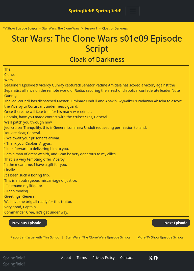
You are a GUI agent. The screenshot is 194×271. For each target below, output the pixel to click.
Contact (126, 257)
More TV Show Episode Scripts (160, 237)
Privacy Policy (103, 257)
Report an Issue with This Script (34, 237)
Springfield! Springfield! (95, 11)
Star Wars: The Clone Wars (61, 28)
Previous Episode (26, 222)
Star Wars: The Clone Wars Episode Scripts (98, 237)
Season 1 (91, 28)
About (66, 257)
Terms (82, 257)
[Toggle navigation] (133, 11)
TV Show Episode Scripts (20, 28)
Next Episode (175, 222)
